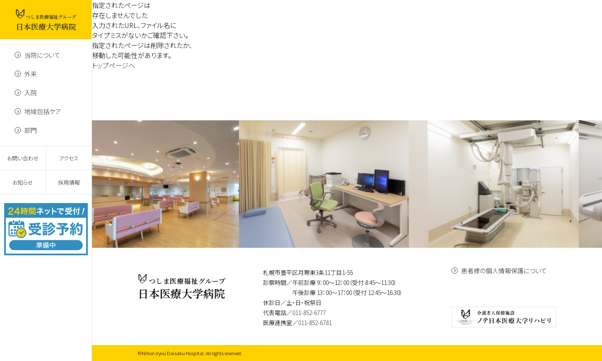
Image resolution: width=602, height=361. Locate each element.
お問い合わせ (23, 158)
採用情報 (69, 182)
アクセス (69, 158)
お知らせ (23, 182)
